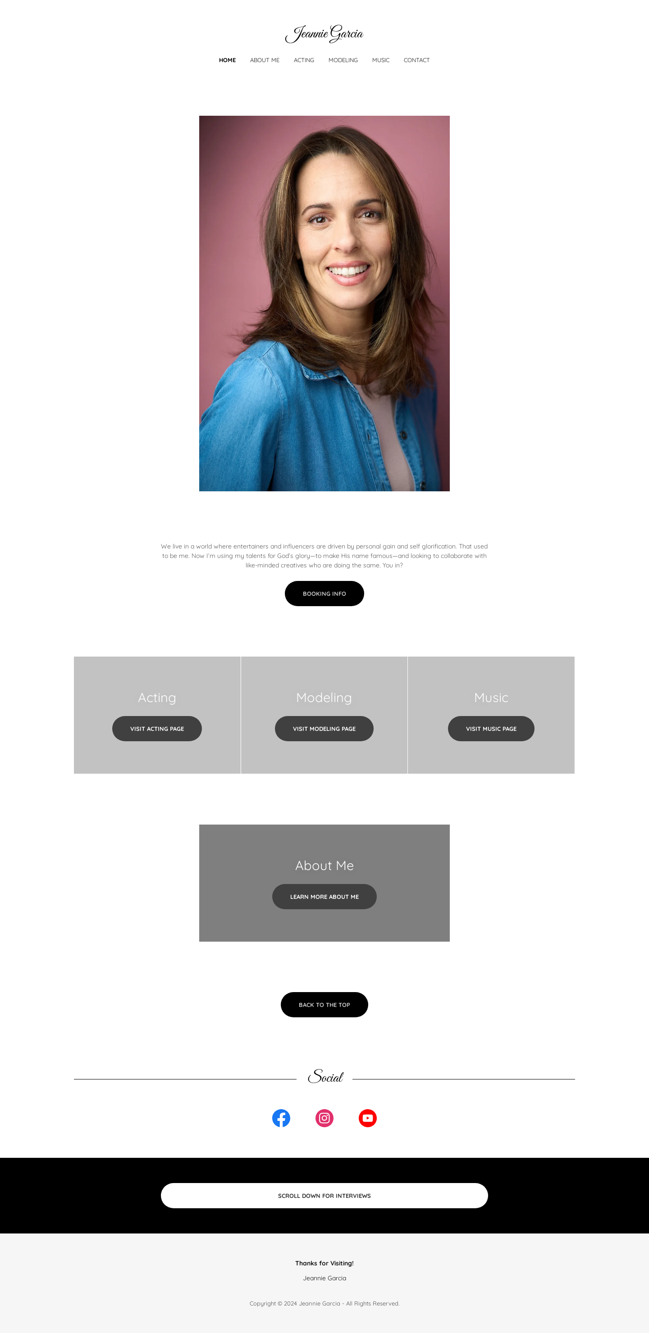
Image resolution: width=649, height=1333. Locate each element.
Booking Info (324, 593)
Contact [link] (417, 59)
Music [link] (380, 59)
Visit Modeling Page (324, 728)
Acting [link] (304, 59)
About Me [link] (264, 59)
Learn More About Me (324, 896)
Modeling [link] (343, 59)
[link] (324, 35)
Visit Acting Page (157, 728)
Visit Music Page (491, 728)
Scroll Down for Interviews (324, 1195)
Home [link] (227, 59)
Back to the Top (324, 1004)
